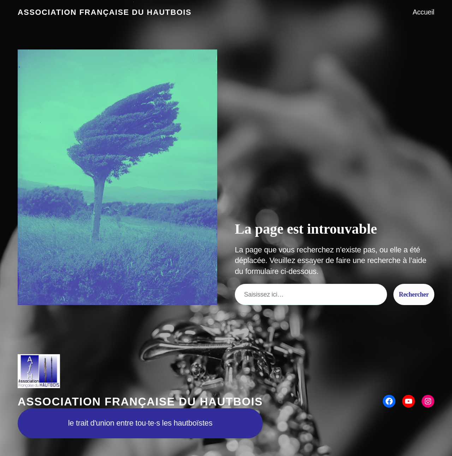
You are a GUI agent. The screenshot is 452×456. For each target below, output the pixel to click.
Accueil (423, 12)
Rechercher (414, 294)
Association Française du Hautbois (104, 12)
